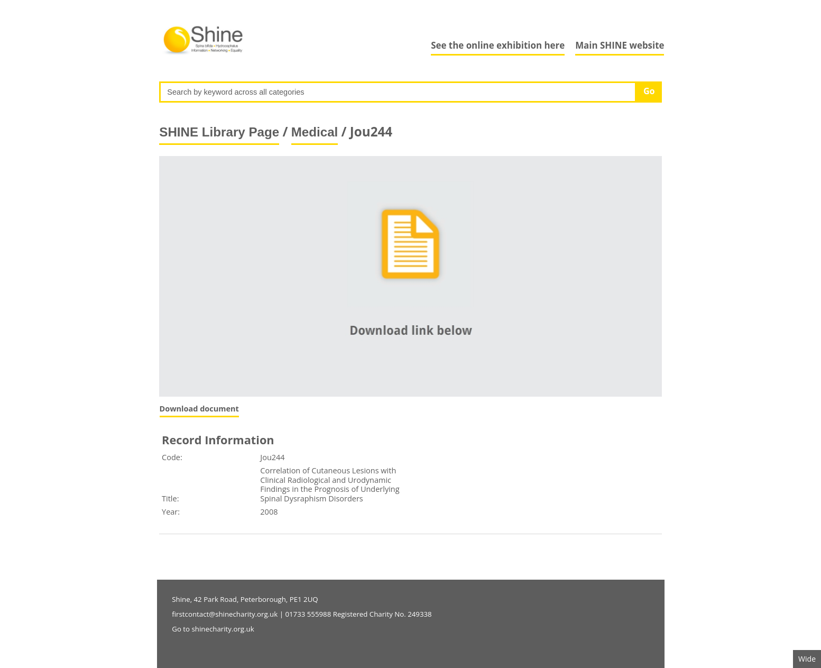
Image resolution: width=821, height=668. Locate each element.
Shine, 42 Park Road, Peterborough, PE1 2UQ (245, 599)
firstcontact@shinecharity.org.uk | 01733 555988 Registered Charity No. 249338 (301, 614)
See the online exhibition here (498, 45)
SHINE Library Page (219, 132)
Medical (314, 132)
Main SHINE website (619, 45)
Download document (199, 409)
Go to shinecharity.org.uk (213, 629)
